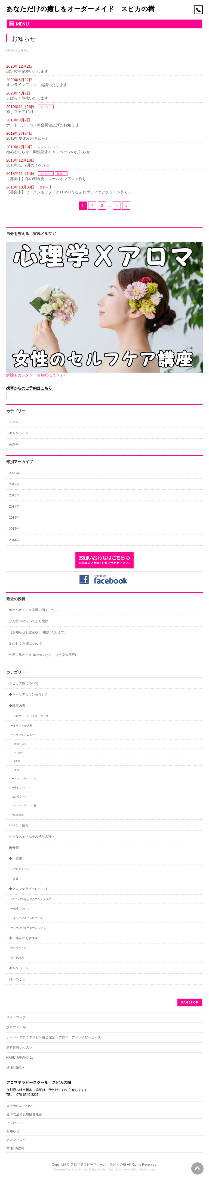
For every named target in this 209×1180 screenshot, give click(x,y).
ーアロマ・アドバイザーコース (29, 716)
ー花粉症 (16, 761)
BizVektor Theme (105, 1169)
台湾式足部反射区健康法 (24, 1114)
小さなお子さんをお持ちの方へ (32, 836)
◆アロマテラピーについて (28, 889)
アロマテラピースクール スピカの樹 (98, 1164)
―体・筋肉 (17, 752)
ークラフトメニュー (22, 734)
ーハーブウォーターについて (28, 927)
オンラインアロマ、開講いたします (36, 85)
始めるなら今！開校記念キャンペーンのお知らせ (48, 152)
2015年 (14, 529)
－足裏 (14, 878)
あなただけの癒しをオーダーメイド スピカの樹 (80, 8)
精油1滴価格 (15, 1068)
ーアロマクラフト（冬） (25, 778)
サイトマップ (16, 1017)
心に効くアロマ (20, 796)
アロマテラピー (19, 948)
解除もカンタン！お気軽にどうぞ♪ (35, 375)
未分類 (14, 847)
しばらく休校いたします (27, 98)
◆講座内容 (17, 706)
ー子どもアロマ (20, 787)
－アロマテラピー (21, 869)
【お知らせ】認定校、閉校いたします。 (38, 632)
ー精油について (19, 908)
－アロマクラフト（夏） (25, 805)
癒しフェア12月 (19, 111)
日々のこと (17, 979)
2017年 (14, 506)
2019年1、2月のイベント (28, 165)
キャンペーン (47, 147)
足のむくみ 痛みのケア (25, 644)
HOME (10, 50)
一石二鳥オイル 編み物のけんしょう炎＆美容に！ (45, 655)
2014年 (14, 540)
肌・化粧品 (17, 957)
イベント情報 (19, 825)
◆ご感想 (15, 859)
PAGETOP (189, 1002)
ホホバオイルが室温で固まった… (33, 610)
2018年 (14, 495)
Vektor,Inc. (131, 1169)
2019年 (14, 484)
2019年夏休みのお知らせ (27, 138)
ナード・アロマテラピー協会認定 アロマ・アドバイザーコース (53, 1037)
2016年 (14, 518)
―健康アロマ (19, 743)
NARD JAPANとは (19, 1057)
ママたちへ (14, 1123)
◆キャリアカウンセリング (28, 694)
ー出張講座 (17, 814)
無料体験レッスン (19, 1047)
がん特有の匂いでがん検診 (28, 621)
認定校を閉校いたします (27, 71)
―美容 (15, 770)
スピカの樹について (23, 683)
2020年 (14, 473)
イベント (46, 107)
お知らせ (12, 1131)
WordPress (79, 1169)
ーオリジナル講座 (21, 725)
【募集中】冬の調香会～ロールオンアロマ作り (46, 179)
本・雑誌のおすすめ (23, 938)
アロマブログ (16, 1140)
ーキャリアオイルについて (26, 918)
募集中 (61, 173)
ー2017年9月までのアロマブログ (30, 899)
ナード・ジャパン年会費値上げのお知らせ (42, 125)
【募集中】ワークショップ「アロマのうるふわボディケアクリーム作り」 (69, 192)
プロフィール (16, 1027)
